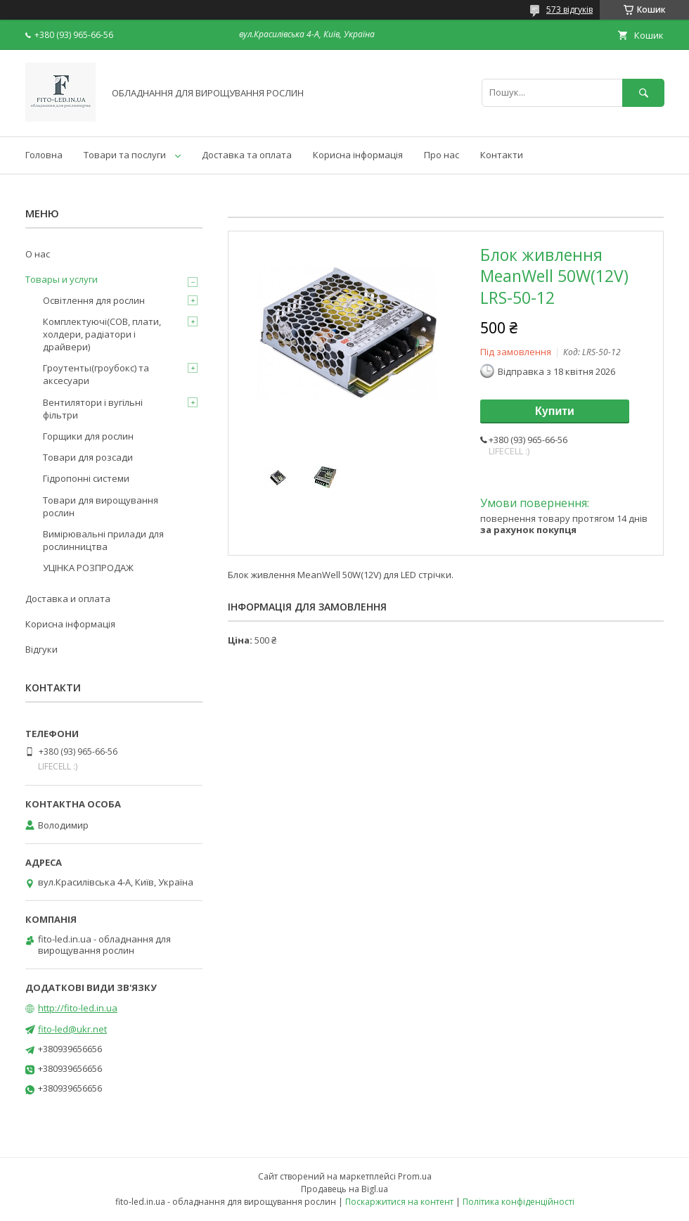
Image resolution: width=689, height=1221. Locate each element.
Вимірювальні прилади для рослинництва (103, 540)
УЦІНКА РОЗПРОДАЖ (88, 567)
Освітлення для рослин (94, 300)
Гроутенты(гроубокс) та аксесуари (96, 374)
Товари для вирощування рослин (100, 506)
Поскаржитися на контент (399, 1202)
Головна (44, 154)
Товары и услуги (61, 279)
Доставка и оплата (67, 598)
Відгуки (41, 649)
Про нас (441, 154)
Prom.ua (415, 1176)
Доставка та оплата (247, 154)
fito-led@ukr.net (72, 1029)
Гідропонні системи (86, 478)
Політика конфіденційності (518, 1202)
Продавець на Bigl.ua (344, 1189)
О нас (37, 254)
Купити (554, 411)
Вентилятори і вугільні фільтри (93, 408)
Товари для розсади (88, 457)
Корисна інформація (358, 154)
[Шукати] (643, 92)
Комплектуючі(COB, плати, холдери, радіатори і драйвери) (102, 334)
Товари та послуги (125, 154)
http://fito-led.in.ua (77, 1008)
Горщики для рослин (88, 436)
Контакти (501, 154)
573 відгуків (569, 9)
